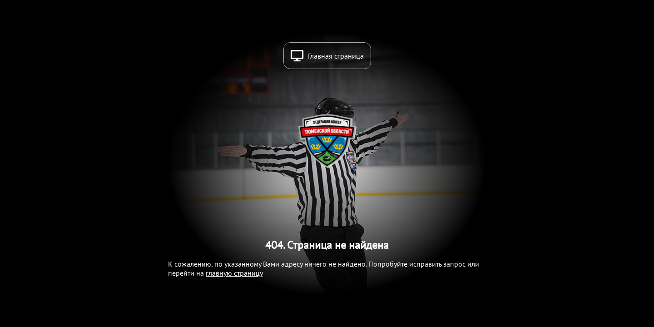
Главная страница (336, 55)
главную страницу (234, 272)
